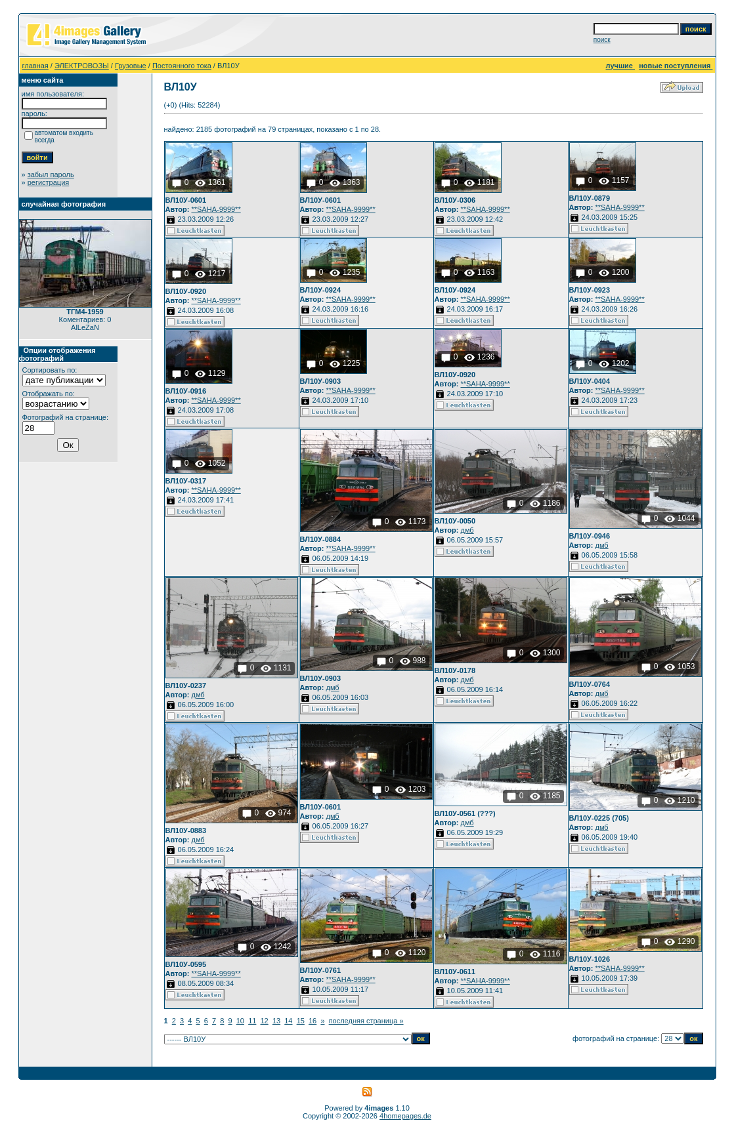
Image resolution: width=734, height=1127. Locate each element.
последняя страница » (366, 1021)
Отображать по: (48, 394)
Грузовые (130, 66)
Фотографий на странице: (65, 417)
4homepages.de (405, 1116)
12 (265, 1021)
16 (312, 1021)
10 (240, 1021)
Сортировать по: (49, 370)
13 (276, 1021)
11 (252, 1021)
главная (35, 66)
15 (301, 1021)
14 (288, 1021)
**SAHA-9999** (215, 209)
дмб (466, 530)
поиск (602, 39)
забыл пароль (51, 174)
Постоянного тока (181, 66)
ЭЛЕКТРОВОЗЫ (81, 66)
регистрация (49, 182)
